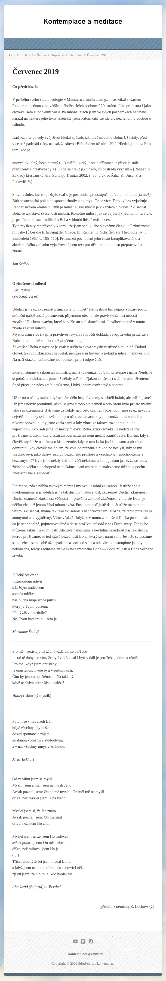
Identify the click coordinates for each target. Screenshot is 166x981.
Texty (23, 55)
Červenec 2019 (97, 55)
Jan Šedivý (39, 55)
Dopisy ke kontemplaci (67, 55)
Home (11, 55)
